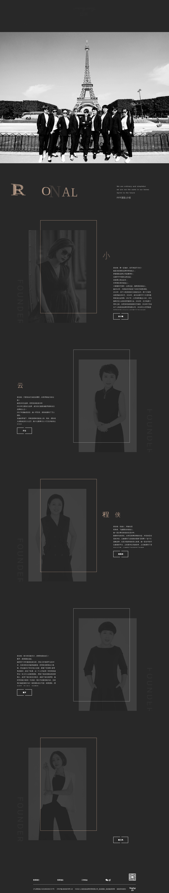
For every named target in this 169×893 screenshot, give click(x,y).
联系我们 (36, 880)
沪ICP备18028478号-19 (64, 889)
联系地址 (60, 880)
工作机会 (84, 880)
